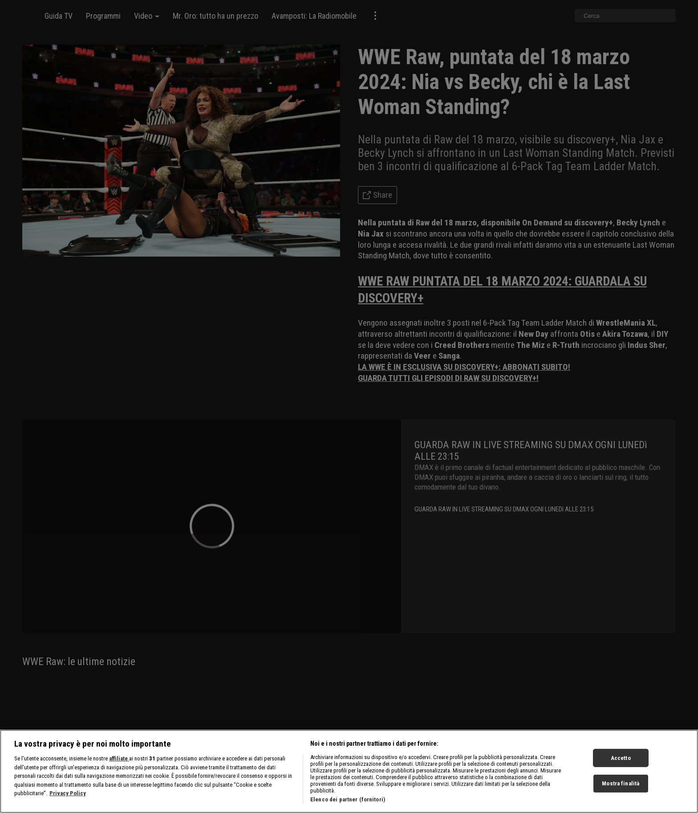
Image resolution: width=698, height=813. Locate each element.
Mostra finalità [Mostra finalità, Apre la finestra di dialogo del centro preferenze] (620, 796)
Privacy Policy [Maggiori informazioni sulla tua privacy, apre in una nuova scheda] (67, 806)
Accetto (621, 771)
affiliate (119, 771)
